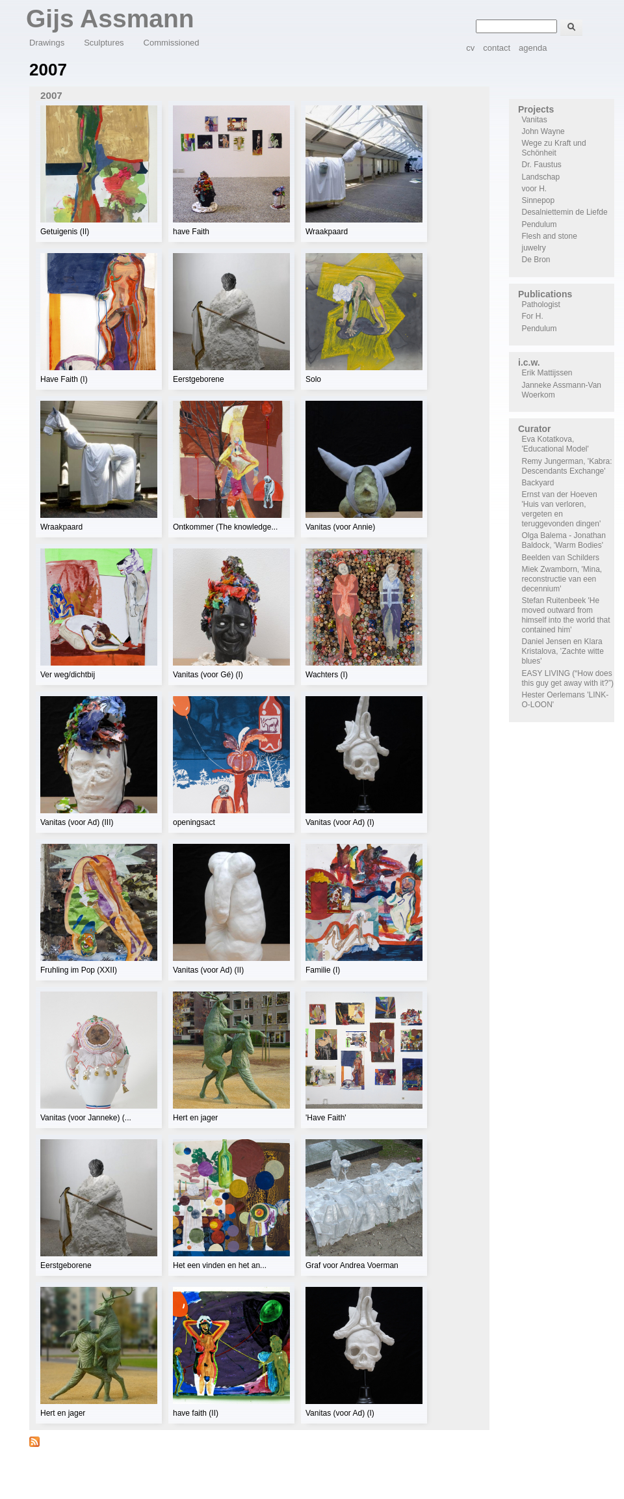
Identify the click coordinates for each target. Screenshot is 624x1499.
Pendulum (539, 224)
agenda (533, 48)
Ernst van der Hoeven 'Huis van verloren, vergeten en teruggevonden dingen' (561, 509)
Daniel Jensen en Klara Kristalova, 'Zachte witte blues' (563, 651)
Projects (536, 109)
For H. (532, 316)
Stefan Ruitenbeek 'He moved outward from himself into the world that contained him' (566, 615)
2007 (51, 95)
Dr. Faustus (542, 164)
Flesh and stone (549, 236)
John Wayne (543, 131)
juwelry (534, 247)
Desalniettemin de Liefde (565, 212)
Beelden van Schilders (560, 557)
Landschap (541, 177)
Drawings (46, 42)
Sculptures (104, 42)
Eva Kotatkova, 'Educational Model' (555, 444)
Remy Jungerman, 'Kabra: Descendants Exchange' (567, 466)
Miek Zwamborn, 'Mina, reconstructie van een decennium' (562, 579)
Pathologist (541, 304)
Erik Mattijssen (547, 372)
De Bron (536, 259)
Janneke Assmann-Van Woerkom (562, 390)
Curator (534, 429)
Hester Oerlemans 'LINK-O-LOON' (565, 699)
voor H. (534, 188)
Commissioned (172, 42)
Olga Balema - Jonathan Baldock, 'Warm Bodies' (564, 540)
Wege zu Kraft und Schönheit (554, 148)
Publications (545, 294)
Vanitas (534, 119)
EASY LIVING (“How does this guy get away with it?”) (568, 678)
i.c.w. (529, 362)
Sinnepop (538, 200)
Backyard (538, 482)
